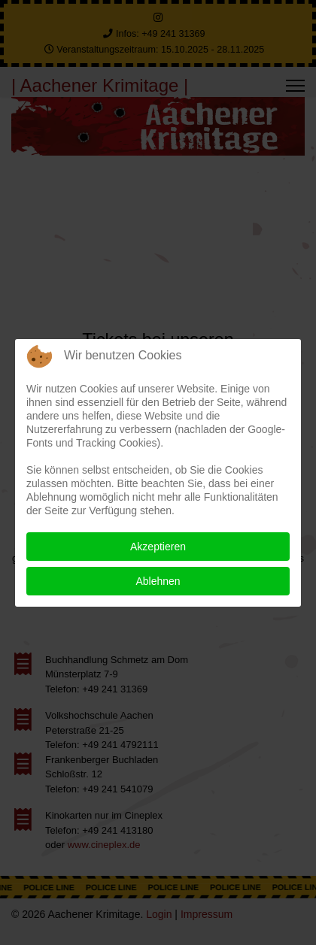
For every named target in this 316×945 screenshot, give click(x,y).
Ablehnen (157, 581)
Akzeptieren (158, 547)
